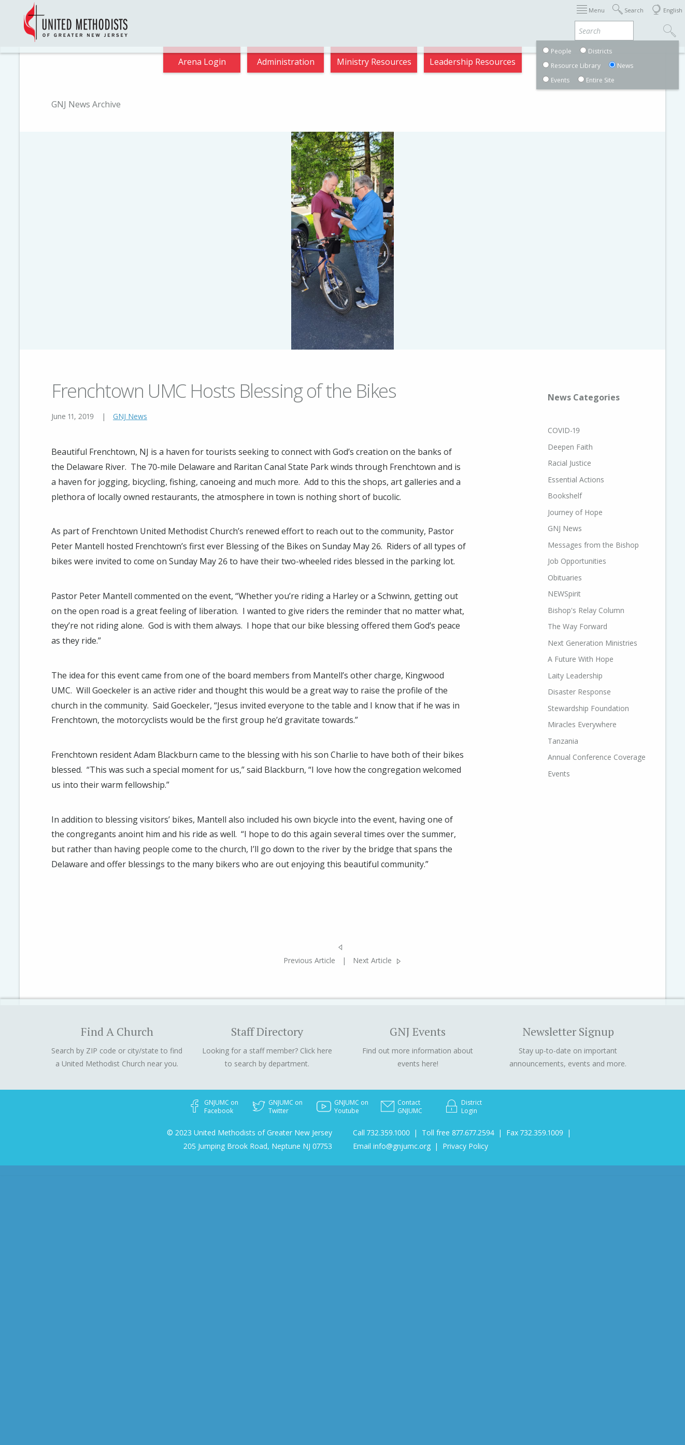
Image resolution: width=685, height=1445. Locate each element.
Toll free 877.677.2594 (458, 1132)
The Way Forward (558, 626)
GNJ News (130, 416)
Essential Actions (556, 479)
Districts (465, 17)
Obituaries (545, 577)
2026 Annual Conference (192, 17)
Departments (522, 17)
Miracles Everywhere (562, 724)
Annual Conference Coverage (577, 757)
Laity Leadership (555, 675)
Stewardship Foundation (568, 708)
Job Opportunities (557, 561)
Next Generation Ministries (573, 643)
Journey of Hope (555, 512)
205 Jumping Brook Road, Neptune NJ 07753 (257, 1146)
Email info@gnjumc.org (392, 1146)
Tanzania (543, 741)
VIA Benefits (585, 17)
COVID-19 (544, 430)
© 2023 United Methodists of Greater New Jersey (249, 1132)
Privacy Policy (465, 1146)
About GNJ (414, 17)
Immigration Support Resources (316, 17)
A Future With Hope (561, 659)
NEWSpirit (544, 594)
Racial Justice (550, 463)
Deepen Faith (550, 447)
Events (539, 774)
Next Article (372, 960)
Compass (591, 64)
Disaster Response (559, 692)
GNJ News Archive (86, 104)
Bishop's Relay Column (566, 610)
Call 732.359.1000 (381, 1132)
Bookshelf (545, 496)
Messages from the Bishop (573, 545)
